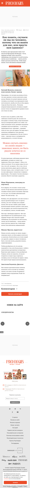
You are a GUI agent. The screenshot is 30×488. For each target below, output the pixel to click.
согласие (6, 478)
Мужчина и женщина (15, 66)
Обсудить (19, 30)
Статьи (2, 30)
